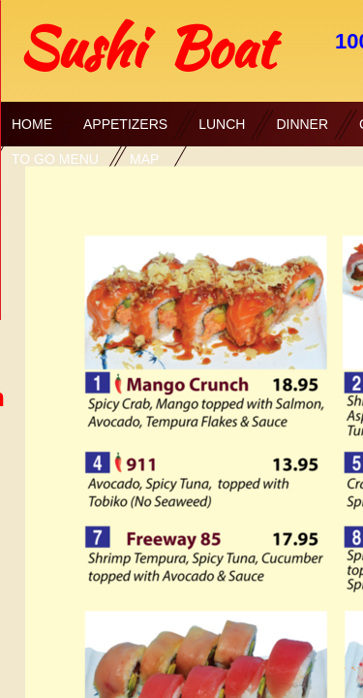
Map (144, 158)
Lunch (221, 123)
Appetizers (125, 123)
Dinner (302, 123)
